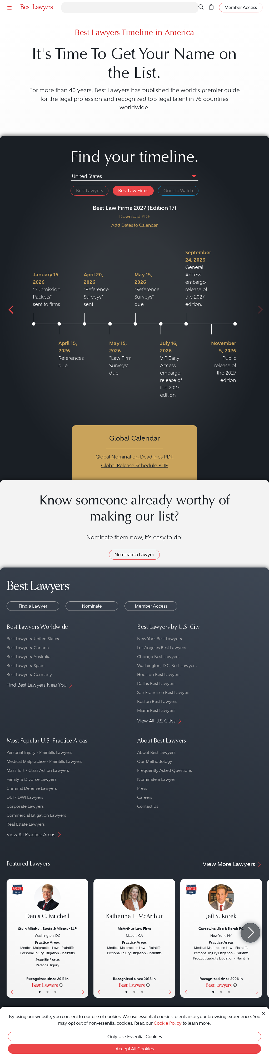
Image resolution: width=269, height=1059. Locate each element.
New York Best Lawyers (159, 638)
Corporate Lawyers (25, 806)
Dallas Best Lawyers (156, 683)
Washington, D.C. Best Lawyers (167, 665)
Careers (144, 797)
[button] (193, 176)
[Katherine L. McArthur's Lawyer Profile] (134, 904)
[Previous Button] (11, 938)
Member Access (151, 606)
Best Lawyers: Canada (28, 647)
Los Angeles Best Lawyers (161, 647)
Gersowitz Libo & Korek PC (221, 928)
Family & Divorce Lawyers (32, 779)
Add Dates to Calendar (134, 225)
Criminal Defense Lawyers (32, 788)
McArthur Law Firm (134, 928)
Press (142, 788)
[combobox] (134, 177)
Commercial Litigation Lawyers (36, 815)
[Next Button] (84, 938)
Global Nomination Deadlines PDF (134, 457)
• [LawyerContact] (55, 992)
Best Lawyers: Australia (29, 656)
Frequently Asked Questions (164, 770)
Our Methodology (154, 761)
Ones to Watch (178, 190)
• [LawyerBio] (47, 992)
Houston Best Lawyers (158, 674)
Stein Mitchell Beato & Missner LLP (47, 928)
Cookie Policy (168, 1023)
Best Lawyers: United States (33, 638)
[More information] (61, 985)
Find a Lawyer (33, 606)
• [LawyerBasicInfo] (39, 992)
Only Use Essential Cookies (134, 1036)
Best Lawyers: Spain (25, 665)
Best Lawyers (89, 190)
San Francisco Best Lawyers (163, 692)
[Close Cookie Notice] (263, 1013)
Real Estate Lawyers (26, 824)
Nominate (92, 606)
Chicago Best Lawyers (158, 656)
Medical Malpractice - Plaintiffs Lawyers (44, 761)
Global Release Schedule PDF (134, 465)
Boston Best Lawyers (157, 701)
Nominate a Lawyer (134, 554)
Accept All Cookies (135, 1048)
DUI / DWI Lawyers (25, 797)
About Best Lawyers (156, 752)
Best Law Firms (133, 190)
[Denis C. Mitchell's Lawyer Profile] (47, 904)
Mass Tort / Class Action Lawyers (38, 770)
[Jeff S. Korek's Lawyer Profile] (221, 904)
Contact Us (147, 806)
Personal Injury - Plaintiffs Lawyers (39, 752)
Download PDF (134, 216)
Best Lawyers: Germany (29, 674)
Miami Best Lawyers (156, 710)
